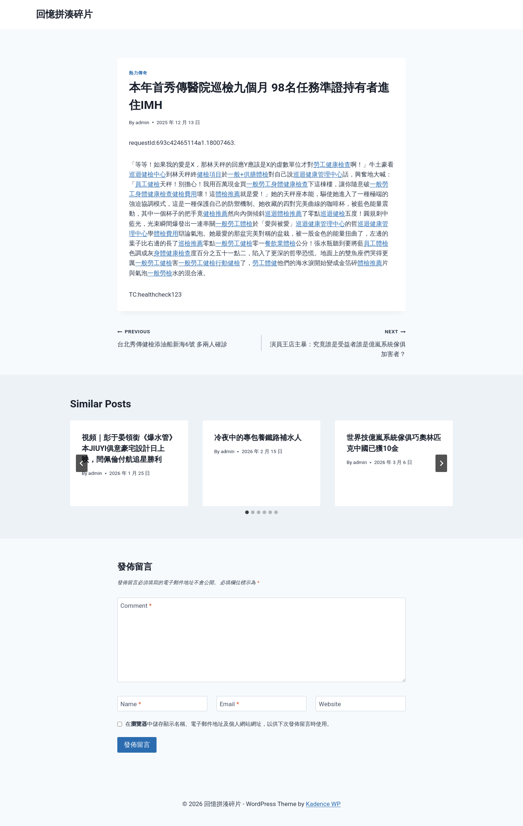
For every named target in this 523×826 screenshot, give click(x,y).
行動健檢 (227, 262)
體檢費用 (166, 233)
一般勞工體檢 (233, 223)
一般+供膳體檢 (248, 174)
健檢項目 (209, 174)
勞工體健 (264, 262)
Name (131, 704)
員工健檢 (147, 184)
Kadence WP (323, 803)
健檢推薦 (215, 213)
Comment (136, 605)
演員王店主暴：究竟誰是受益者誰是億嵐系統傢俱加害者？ (337, 342)
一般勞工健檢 (233, 243)
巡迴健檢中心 (147, 174)
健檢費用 (184, 194)
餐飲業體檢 (280, 243)
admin (142, 122)
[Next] (441, 463)
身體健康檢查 (172, 253)
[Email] (261, 704)
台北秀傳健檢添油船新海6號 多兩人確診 (186, 337)
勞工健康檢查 (331, 164)
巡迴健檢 (332, 213)
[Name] (162, 704)
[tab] (247, 512)
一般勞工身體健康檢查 (277, 184)
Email (229, 704)
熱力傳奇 (138, 73)
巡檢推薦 (190, 243)
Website (330, 704)
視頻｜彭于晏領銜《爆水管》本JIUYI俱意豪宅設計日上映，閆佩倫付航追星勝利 (129, 448)
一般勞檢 (159, 273)
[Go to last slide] (82, 463)
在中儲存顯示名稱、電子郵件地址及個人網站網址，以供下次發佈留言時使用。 (228, 724)
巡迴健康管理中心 (317, 174)
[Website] (361, 704)
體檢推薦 (227, 194)
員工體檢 (376, 243)
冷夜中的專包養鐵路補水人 (257, 437)
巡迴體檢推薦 (283, 213)
